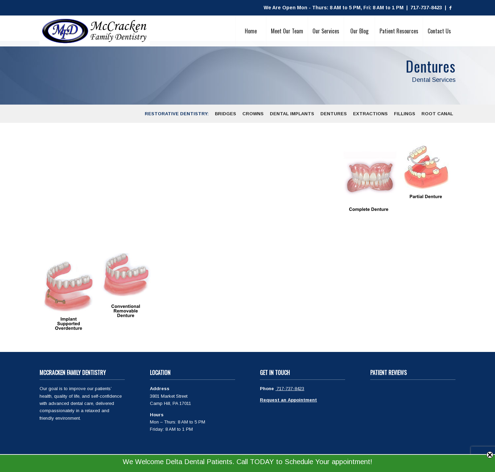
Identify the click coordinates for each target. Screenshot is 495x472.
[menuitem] (250, 31)
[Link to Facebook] (450, 8)
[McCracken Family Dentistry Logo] (95, 31)
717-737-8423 (289, 388)
